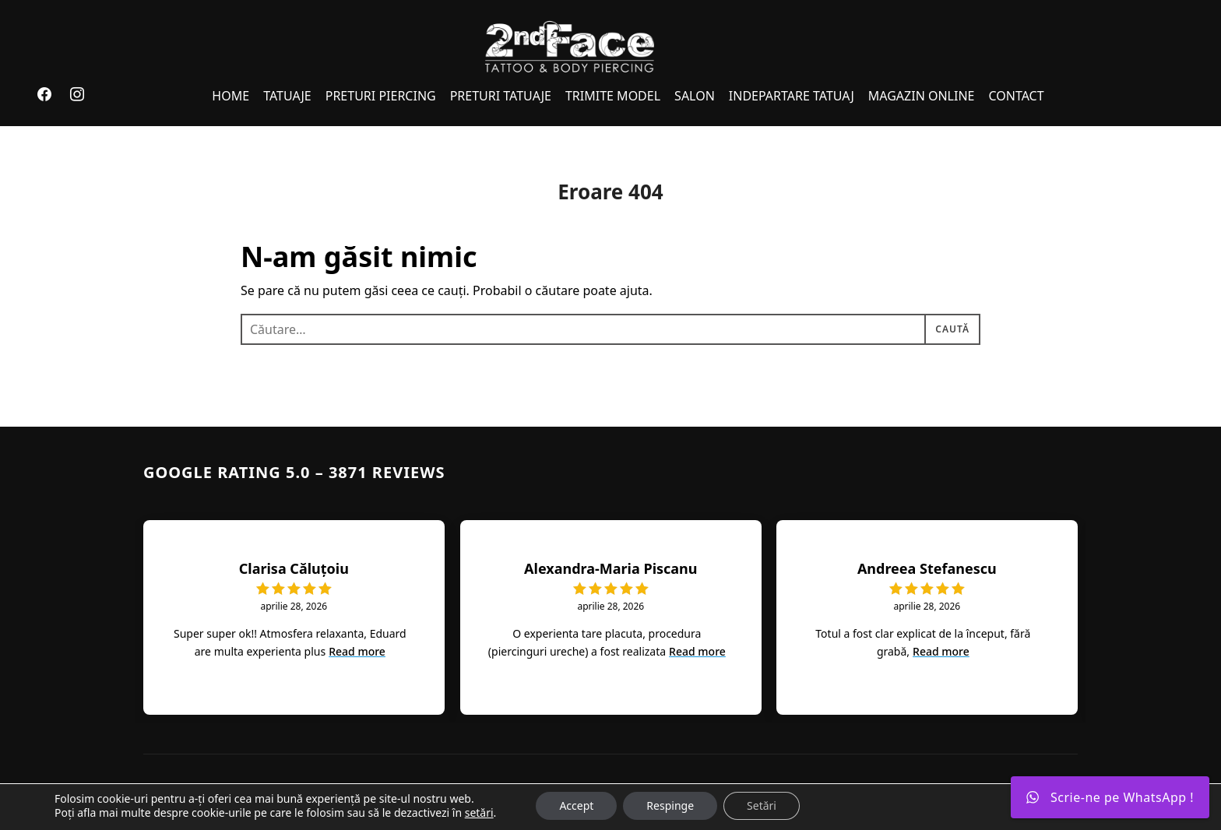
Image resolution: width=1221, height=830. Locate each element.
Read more (357, 651)
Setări (761, 805)
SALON (694, 95)
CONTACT (1015, 95)
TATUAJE (287, 95)
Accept (576, 805)
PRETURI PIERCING (380, 95)
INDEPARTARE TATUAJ (791, 95)
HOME (230, 95)
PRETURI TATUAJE (500, 95)
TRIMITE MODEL (612, 95)
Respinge (670, 805)
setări (479, 813)
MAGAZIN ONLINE (921, 95)
